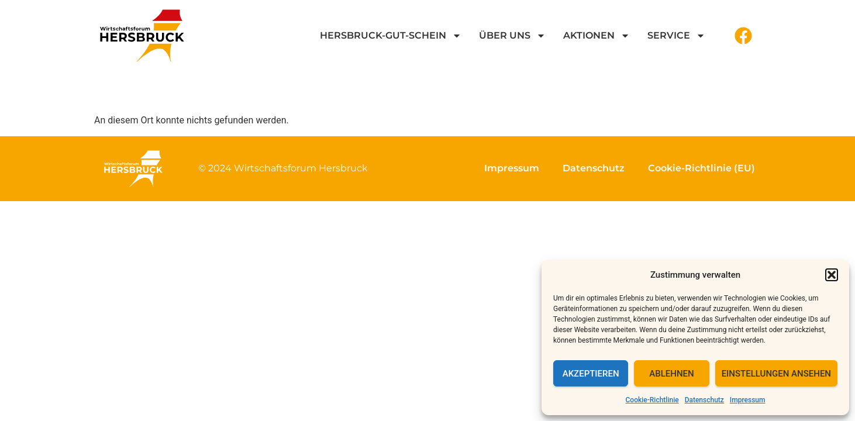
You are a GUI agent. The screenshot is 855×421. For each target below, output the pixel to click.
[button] (831, 275)
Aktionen (596, 35)
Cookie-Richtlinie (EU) (701, 168)
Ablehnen (671, 373)
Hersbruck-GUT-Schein (390, 35)
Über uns (512, 35)
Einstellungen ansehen (776, 373)
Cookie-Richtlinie (652, 400)
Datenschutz (704, 400)
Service (676, 35)
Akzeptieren (591, 373)
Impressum (748, 400)
